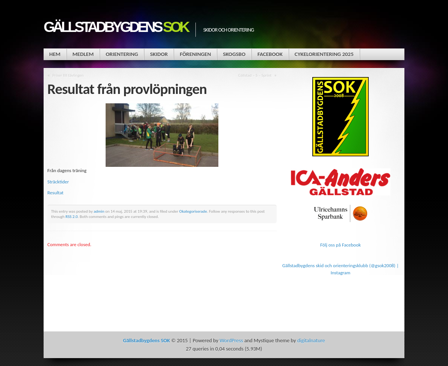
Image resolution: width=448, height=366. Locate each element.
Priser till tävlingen (68, 75)
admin (99, 211)
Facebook (270, 54)
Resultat (55, 192)
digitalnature (311, 340)
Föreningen (195, 54)
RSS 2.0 (71, 216)
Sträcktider (58, 182)
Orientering (122, 54)
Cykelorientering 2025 (324, 54)
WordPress (231, 340)
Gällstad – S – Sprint (254, 75)
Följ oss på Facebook (340, 245)
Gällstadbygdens (116, 27)
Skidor (159, 54)
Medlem (83, 54)
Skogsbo (234, 54)
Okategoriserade (193, 211)
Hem (55, 54)
